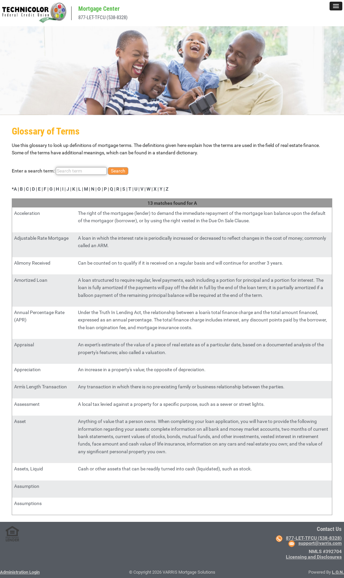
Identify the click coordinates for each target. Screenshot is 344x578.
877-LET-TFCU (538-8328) (103, 17)
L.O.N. (338, 572)
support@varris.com (320, 543)
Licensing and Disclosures (314, 557)
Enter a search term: (70, 171)
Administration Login (20, 572)
